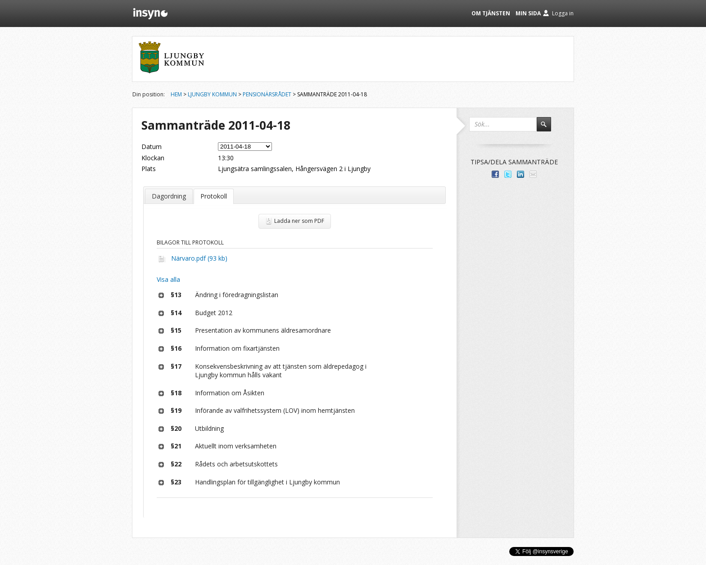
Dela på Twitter (507, 174)
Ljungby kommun (212, 94)
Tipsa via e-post (533, 174)
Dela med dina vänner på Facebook (495, 174)
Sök (548, 128)
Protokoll (213, 196)
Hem (176, 94)
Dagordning (169, 196)
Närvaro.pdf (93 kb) (199, 258)
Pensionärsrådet (267, 94)
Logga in (563, 13)
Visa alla (168, 279)
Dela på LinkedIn (520, 174)
